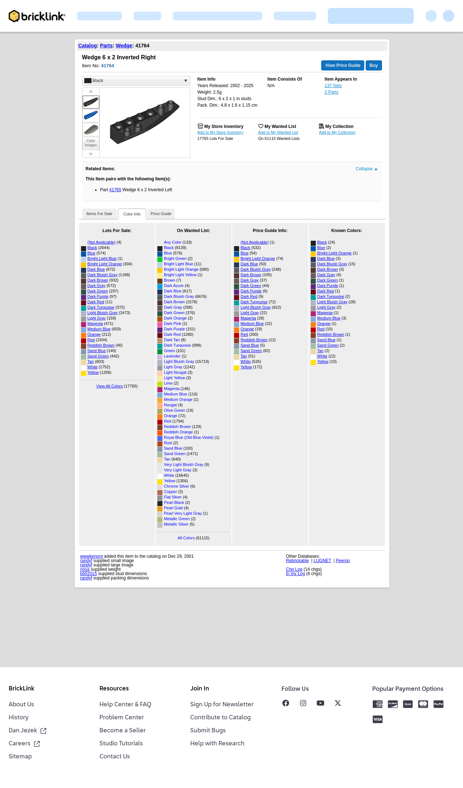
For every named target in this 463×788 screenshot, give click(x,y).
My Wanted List (280, 126)
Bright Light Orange (105, 264)
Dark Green (98, 291)
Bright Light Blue (102, 258)
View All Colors (109, 386)
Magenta (95, 323)
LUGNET (322, 560)
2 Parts (331, 92)
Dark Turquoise (101, 307)
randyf (86, 560)
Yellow (93, 372)
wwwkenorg (91, 556)
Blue (91, 253)
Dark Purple (98, 296)
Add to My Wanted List (278, 132)
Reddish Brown (101, 345)
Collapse (367, 168)
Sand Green (98, 356)
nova (85, 569)
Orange (94, 334)
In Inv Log (295, 573)
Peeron (343, 560)
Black (92, 247)
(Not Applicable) (102, 242)
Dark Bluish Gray (103, 275)
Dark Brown (98, 280)
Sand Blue (97, 350)
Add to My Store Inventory (220, 132)
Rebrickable (297, 560)
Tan (91, 361)
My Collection (339, 126)
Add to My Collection (337, 132)
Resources (114, 689)
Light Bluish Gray (103, 313)
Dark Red (96, 302)
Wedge (124, 45)
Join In (199, 689)
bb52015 (88, 573)
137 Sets (332, 85)
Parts (106, 45)
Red (91, 340)
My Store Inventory (223, 126)
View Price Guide (342, 65)
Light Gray (97, 318)
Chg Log (294, 569)
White (93, 367)
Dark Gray (97, 285)
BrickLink (21, 689)
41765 (115, 189)
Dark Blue (96, 269)
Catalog (87, 45)
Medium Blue (99, 329)
